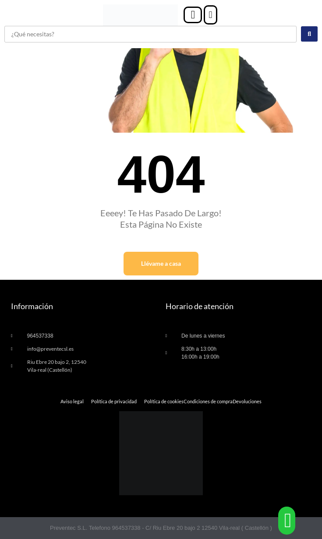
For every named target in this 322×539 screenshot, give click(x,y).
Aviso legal (72, 401)
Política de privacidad (114, 401)
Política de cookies (164, 401)
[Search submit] (309, 34)
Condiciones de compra (208, 401)
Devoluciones (247, 401)
